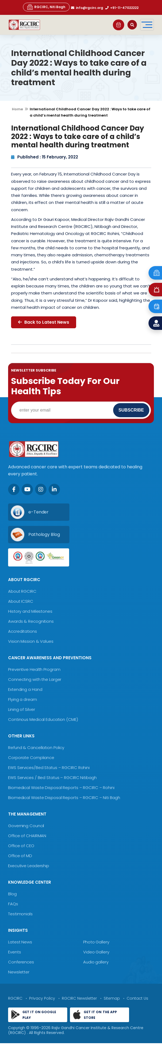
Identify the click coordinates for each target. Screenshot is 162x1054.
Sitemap (112, 998)
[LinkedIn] (54, 489)
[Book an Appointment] (155, 306)
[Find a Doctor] (155, 323)
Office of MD (20, 856)
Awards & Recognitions (31, 621)
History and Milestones (30, 611)
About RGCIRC (22, 591)
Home (17, 109)
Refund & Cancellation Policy (36, 747)
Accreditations (22, 631)
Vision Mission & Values (30, 641)
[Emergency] (155, 273)
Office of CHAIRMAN (27, 835)
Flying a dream (22, 699)
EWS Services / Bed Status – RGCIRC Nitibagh (52, 777)
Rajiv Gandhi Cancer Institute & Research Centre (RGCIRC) (75, 1030)
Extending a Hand (25, 689)
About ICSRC (20, 601)
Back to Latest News (43, 322)
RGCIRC (15, 998)
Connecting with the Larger (34, 679)
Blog (12, 894)
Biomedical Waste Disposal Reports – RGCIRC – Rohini (61, 787)
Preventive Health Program (34, 669)
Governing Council (26, 825)
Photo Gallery (96, 942)
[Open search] (132, 24)
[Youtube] (27, 489)
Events (14, 952)
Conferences (21, 962)
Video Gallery (96, 952)
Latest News (20, 942)
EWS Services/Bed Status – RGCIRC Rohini (49, 767)
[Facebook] (13, 489)
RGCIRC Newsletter (79, 998)
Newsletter (18, 972)
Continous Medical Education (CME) (43, 719)
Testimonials (20, 914)
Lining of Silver (21, 709)
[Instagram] (40, 489)
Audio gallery (96, 962)
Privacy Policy (42, 998)
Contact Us (137, 998)
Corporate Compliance (31, 757)
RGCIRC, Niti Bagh (46, 7)
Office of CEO (21, 845)
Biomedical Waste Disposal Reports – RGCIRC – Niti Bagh (64, 797)
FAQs (13, 904)
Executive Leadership (28, 866)
